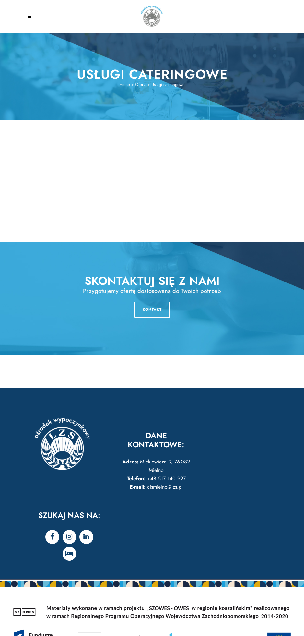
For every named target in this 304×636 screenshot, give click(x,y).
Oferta (140, 84)
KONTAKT (152, 309)
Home (124, 84)
